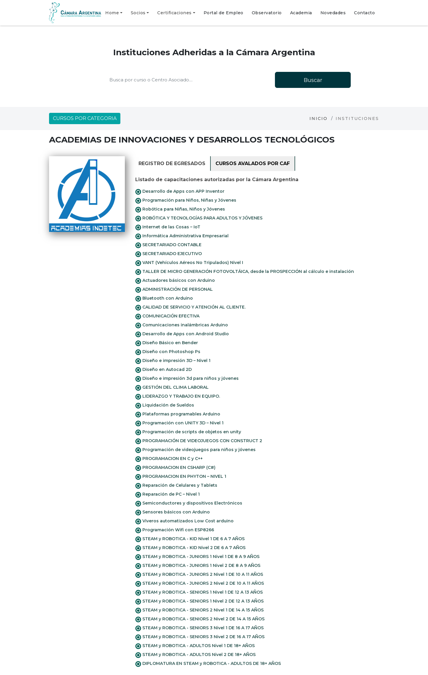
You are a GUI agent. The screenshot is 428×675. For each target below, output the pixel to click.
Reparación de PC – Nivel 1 (167, 494)
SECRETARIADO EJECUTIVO (168, 254)
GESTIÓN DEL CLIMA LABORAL (172, 388)
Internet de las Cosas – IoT (167, 227)
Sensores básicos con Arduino (172, 512)
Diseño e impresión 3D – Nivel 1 (172, 361)
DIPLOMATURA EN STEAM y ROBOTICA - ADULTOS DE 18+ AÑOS (208, 664)
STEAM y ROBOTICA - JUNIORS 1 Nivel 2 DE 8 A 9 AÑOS (197, 566)
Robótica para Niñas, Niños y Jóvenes (180, 209)
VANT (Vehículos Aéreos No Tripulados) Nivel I (189, 263)
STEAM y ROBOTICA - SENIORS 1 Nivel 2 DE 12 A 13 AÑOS (199, 601)
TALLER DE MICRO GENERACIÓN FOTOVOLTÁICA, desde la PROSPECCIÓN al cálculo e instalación (244, 272)
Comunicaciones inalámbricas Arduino (181, 325)
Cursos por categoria (85, 118)
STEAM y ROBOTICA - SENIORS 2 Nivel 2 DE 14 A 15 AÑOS (200, 619)
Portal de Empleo (223, 12)
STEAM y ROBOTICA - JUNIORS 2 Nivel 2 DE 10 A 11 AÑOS (199, 584)
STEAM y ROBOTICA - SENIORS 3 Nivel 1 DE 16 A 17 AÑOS (199, 628)
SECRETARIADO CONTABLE (168, 245)
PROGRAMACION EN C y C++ (169, 459)
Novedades (333, 12)
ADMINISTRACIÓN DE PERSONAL (174, 290)
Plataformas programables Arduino (177, 414)
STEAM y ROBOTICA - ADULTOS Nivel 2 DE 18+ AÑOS (195, 655)
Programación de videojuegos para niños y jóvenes (195, 450)
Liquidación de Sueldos (164, 405)
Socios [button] (138, 12)
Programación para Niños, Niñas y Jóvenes (185, 200)
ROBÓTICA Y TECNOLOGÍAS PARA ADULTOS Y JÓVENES (198, 218)
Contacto (364, 12)
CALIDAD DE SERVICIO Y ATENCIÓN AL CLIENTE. (190, 307)
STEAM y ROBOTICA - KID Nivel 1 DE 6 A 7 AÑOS (190, 539)
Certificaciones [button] (174, 12)
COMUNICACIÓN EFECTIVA (167, 316)
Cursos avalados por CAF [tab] (252, 163)
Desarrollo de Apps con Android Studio (182, 334)
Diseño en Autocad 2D (163, 370)
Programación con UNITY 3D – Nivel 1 (179, 423)
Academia (301, 12)
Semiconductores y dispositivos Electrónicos (188, 503)
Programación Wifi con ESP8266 (174, 530)
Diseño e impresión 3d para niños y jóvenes (187, 379)
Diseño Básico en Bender (166, 343)
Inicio (318, 118)
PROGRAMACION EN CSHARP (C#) (175, 468)
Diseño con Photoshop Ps (167, 352)
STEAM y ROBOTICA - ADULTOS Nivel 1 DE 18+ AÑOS (195, 646)
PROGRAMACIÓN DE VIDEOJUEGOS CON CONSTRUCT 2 (198, 441)
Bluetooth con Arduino (164, 298)
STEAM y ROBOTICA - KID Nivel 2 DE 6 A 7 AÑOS (190, 548)
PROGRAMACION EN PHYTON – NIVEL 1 (180, 477)
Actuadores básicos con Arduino (175, 281)
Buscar (313, 80)
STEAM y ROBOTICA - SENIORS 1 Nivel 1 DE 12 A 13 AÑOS (199, 592)
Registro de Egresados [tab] (172, 163)
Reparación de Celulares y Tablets (176, 486)
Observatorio (267, 12)
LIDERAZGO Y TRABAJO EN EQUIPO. (177, 396)
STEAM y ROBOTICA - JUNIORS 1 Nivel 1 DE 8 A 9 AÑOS (197, 557)
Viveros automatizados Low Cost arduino (184, 521)
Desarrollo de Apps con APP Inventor (179, 192)
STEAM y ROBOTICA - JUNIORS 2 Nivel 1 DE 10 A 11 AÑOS (199, 575)
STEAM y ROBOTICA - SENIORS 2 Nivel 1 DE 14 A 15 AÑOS (199, 610)
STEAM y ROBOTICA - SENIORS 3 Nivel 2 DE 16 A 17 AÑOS (200, 637)
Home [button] (112, 12)
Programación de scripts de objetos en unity (188, 432)
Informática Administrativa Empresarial (182, 236)
